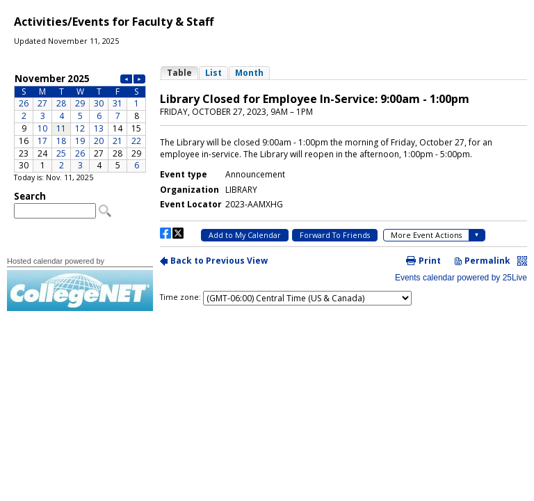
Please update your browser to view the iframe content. (80, 122)
